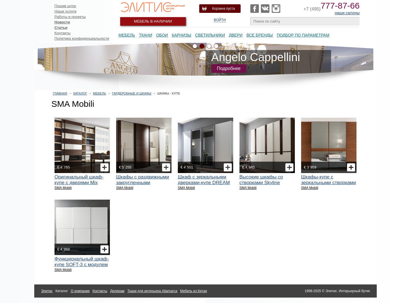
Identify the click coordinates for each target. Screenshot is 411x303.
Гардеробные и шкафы (131, 93)
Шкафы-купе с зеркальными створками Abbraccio (328, 182)
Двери (236, 35)
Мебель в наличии (153, 21)
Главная (60, 93)
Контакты (62, 33)
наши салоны (347, 13)
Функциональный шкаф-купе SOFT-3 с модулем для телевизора (82, 264)
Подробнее (229, 68)
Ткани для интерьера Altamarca (152, 291)
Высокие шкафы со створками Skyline (261, 179)
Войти (220, 20)
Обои (162, 35)
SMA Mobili (63, 188)
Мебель (126, 35)
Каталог (80, 93)
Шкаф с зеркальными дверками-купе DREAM (204, 179)
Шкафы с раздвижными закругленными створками (142, 182)
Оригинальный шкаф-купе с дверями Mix (79, 179)
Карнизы (181, 35)
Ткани (145, 35)
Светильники (210, 35)
